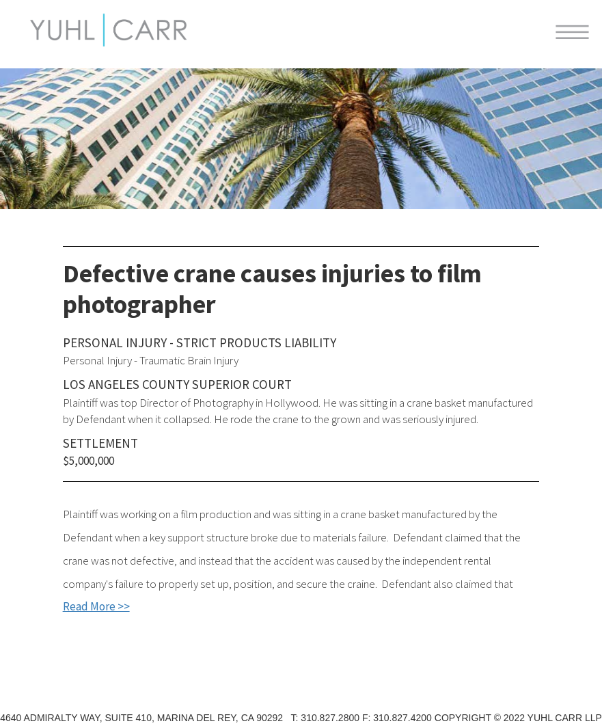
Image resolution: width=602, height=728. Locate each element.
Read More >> (96, 606)
